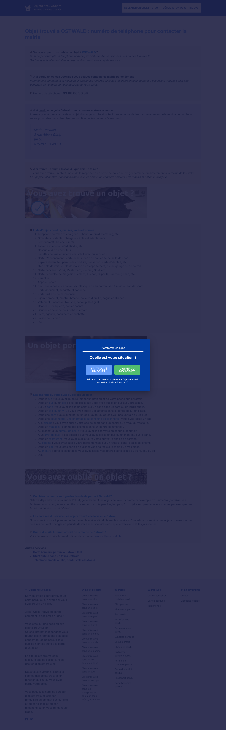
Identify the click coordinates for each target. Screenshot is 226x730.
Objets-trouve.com (47, 6)
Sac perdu (120, 614)
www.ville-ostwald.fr (108, 536)
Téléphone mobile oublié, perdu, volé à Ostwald (64, 560)
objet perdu (32, 599)
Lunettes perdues (124, 636)
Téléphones (154, 605)
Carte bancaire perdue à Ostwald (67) (57, 552)
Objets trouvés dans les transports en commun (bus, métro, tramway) (91, 692)
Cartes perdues (156, 600)
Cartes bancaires (157, 595)
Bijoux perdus (122, 641)
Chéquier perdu (123, 646)
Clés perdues (122, 604)
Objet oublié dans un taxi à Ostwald (56, 556)
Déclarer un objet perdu (141, 7)
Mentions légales (190, 600)
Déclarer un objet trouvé (180, 7)
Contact (184, 595)
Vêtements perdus (125, 609)
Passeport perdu (124, 677)
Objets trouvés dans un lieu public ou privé (90, 659)
